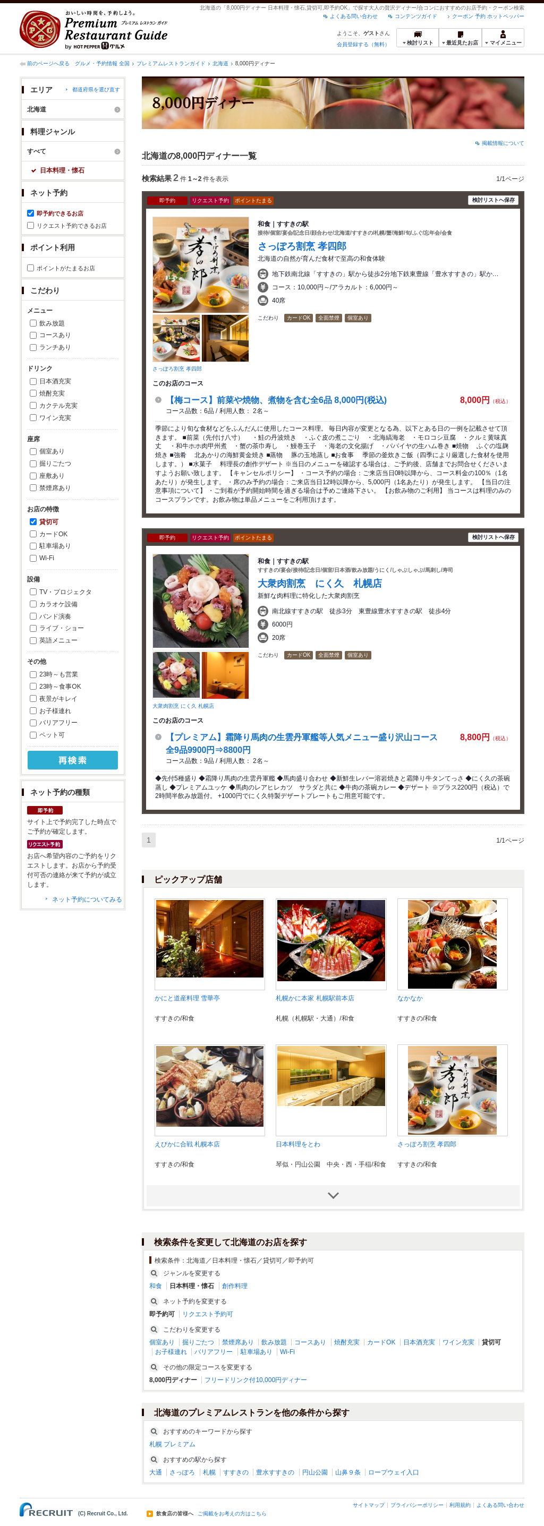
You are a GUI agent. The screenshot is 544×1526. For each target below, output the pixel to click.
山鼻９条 (348, 1472)
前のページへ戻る (48, 63)
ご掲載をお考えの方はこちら (232, 1513)
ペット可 (52, 735)
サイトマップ (369, 1505)
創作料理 (235, 1286)
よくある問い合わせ (354, 16)
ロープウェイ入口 (393, 1472)
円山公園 (315, 1472)
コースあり (55, 335)
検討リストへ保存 (493, 200)
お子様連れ (55, 711)
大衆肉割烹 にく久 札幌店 (183, 706)
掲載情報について (503, 143)
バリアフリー (58, 722)
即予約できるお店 (60, 213)
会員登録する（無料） (363, 44)
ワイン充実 (55, 418)
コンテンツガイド (416, 16)
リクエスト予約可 (207, 1314)
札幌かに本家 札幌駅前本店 (315, 998)
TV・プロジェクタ (65, 592)
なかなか (410, 998)
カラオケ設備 (58, 604)
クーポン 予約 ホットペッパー (488, 16)
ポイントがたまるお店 (66, 268)
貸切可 (48, 522)
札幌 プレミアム (172, 1444)
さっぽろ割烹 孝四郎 (177, 369)
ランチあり (55, 347)
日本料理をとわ (298, 1144)
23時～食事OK (60, 686)
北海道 (220, 63)
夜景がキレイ (58, 698)
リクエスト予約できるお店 (72, 225)
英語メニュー (58, 640)
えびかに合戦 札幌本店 (187, 1144)
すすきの (236, 1472)
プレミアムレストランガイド (171, 63)
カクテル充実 (58, 405)
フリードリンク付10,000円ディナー (256, 1380)
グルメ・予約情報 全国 (102, 63)
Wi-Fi (46, 558)
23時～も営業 (58, 674)
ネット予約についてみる (87, 899)
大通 (155, 1472)
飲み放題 (52, 323)
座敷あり (52, 475)
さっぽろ (182, 1472)
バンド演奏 (55, 616)
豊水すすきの (275, 1472)
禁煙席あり (55, 488)
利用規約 (460, 1505)
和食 (155, 1286)
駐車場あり (55, 546)
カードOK (53, 534)
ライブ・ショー (61, 628)
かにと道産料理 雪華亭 (187, 998)
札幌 (209, 1472)
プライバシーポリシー (417, 1505)
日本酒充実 (55, 381)
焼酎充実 (52, 393)
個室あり (52, 451)
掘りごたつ (55, 463)
